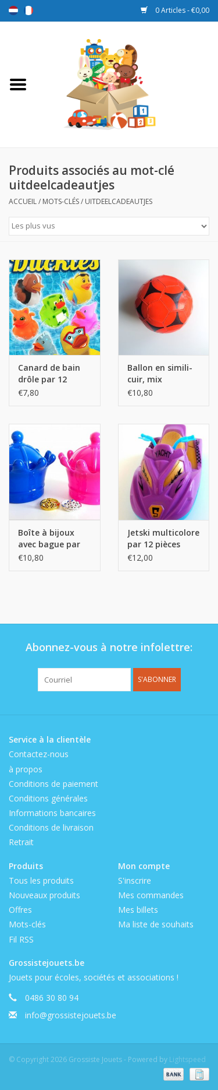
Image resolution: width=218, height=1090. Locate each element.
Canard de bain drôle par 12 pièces (49, 373)
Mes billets (138, 909)
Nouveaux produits (44, 895)
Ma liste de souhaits (156, 924)
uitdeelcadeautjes (118, 201)
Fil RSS (21, 939)
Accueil (23, 201)
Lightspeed (187, 1059)
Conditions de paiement (53, 783)
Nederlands (13, 10)
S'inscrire (134, 880)
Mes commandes (151, 895)
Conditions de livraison (51, 827)
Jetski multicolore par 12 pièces (163, 538)
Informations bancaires (52, 812)
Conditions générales (48, 798)
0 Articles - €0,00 (175, 10)
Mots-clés (60, 201)
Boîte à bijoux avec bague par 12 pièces (49, 538)
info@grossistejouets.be (70, 1015)
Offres (20, 909)
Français (28, 10)
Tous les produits (41, 880)
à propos (25, 769)
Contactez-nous (39, 754)
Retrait (21, 842)
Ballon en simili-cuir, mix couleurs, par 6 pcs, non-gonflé (159, 373)
